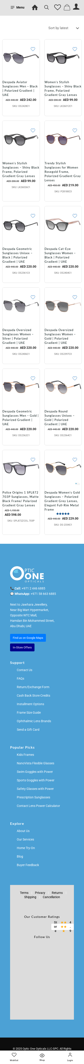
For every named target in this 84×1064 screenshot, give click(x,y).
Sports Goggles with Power (35, 780)
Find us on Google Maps (28, 637)
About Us (23, 831)
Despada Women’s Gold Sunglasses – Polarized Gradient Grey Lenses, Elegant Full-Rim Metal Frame (62, 501)
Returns (57, 893)
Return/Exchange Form (33, 687)
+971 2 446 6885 (33, 588)
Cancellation (51, 897)
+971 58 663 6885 (43, 594)
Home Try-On (26, 848)
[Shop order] (64, 28)
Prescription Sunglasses (33, 797)
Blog (20, 856)
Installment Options (30, 704)
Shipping (30, 897)
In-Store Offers (22, 647)
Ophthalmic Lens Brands (34, 721)
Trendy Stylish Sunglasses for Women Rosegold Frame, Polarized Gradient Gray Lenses (63, 171)
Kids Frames (25, 754)
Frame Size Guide (29, 712)
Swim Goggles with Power (35, 772)
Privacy (40, 893)
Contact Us (24, 670)
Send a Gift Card (28, 729)
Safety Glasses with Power (35, 789)
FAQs (20, 678)
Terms (24, 893)
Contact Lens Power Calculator (38, 806)
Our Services (25, 839)
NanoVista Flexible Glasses (35, 763)
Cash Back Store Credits (33, 695)
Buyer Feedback (28, 865)
